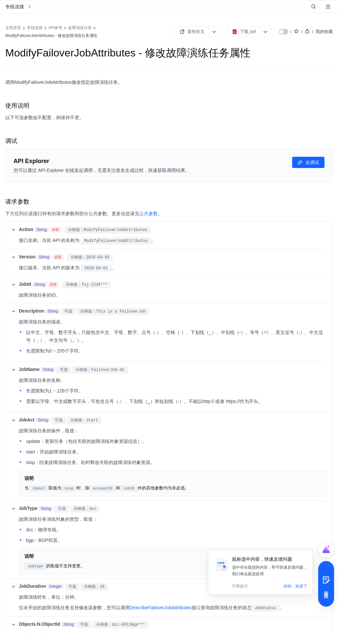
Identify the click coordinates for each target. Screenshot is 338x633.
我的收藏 (324, 31)
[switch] (283, 31)
